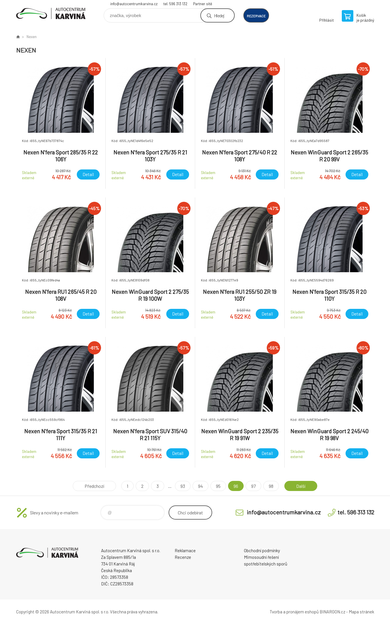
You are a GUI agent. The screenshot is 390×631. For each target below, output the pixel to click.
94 (200, 486)
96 (236, 486)
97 (253, 486)
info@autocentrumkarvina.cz (134, 3)
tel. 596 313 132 (175, 3)
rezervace (256, 16)
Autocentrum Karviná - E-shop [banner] (50, 13)
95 (218, 486)
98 (271, 486)
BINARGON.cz (332, 611)
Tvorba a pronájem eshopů (294, 611)
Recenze (183, 557)
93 (182, 486)
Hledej (219, 15)
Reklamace (185, 550)
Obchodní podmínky (262, 550)
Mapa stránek (361, 611)
